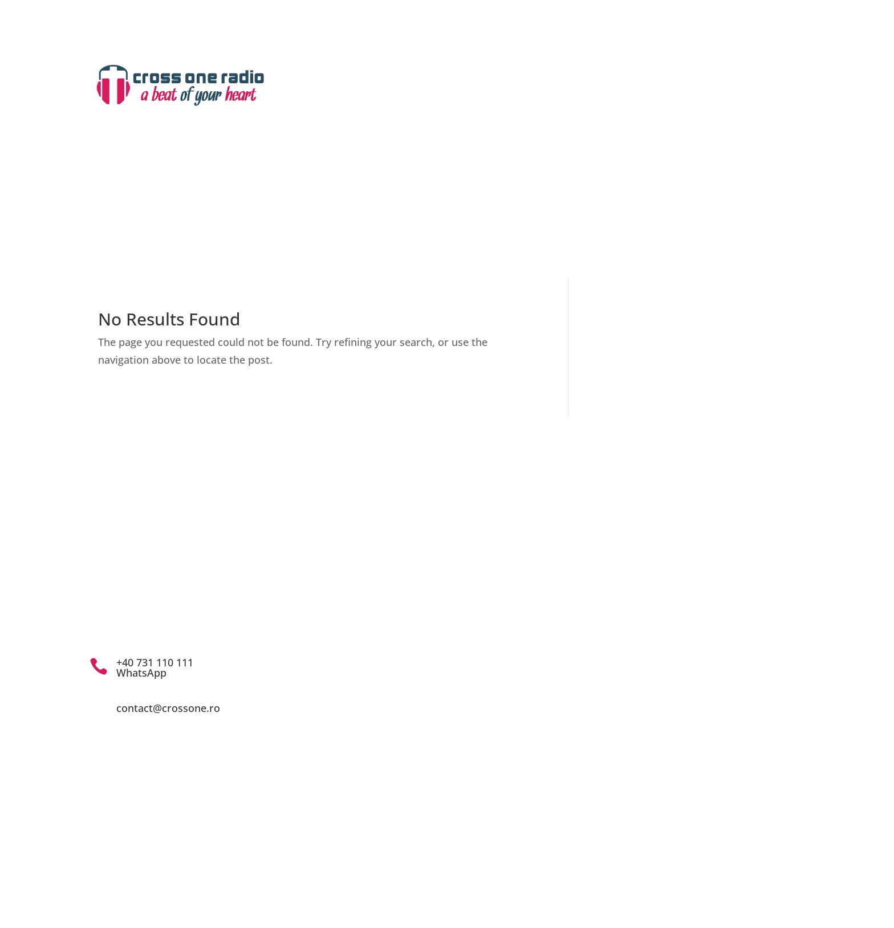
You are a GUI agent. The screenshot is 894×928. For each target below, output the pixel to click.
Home (335, 186)
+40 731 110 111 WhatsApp (154, 667)
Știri (660, 186)
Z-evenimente (596, 186)
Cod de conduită (506, 637)
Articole (711, 186)
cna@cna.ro (527, 609)
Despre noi (397, 186)
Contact (568, 123)
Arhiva (525, 186)
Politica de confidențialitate (533, 654)
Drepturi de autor (594, 96)
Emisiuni (464, 186)
